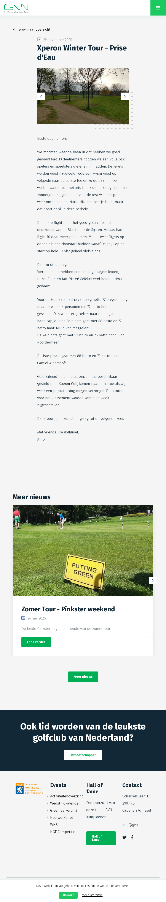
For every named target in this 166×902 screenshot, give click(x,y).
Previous (41, 96)
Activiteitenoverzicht (66, 796)
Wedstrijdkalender (65, 803)
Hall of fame (97, 838)
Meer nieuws (83, 677)
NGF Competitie (62, 832)
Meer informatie (92, 895)
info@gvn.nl (132, 824)
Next (125, 96)
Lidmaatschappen (83, 755)
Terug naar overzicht (33, 29)
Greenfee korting (63, 810)
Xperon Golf (68, 383)
